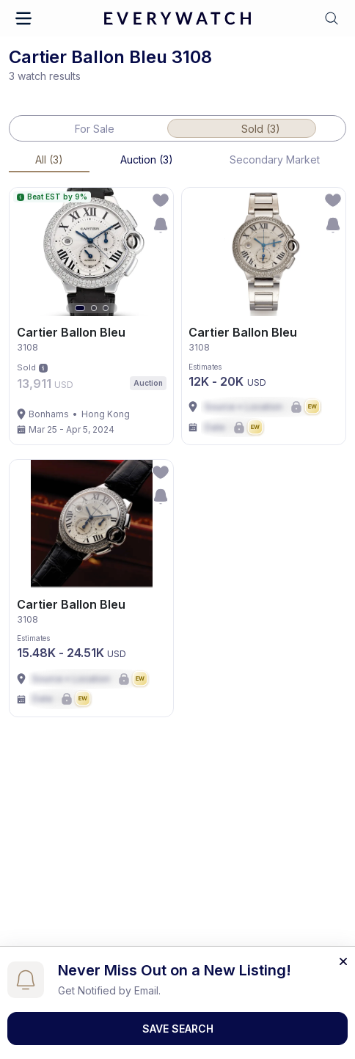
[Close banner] (343, 960)
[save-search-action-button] (160, 225)
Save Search (177, 1028)
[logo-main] (177, 19)
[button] (23, 18)
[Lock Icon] (261, 407)
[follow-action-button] (160, 200)
